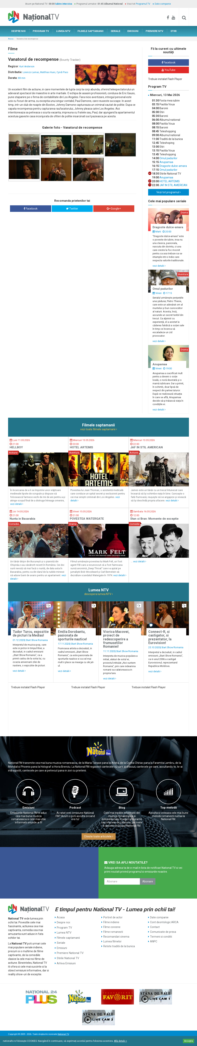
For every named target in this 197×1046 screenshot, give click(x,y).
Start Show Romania (37, 640)
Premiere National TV (70, 951)
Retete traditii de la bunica (119, 946)
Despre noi (63, 922)
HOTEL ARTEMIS (169, 181)
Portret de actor (113, 917)
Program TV (64, 927)
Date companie (163, 3)
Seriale (61, 941)
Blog (122, 807)
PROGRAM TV (41, 31)
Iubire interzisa (63, 3)
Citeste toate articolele (98, 836)
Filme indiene (111, 922)
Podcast (75, 807)
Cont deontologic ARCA (164, 922)
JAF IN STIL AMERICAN (173, 185)
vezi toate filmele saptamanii (98, 429)
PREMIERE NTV (154, 31)
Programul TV (143, 3)
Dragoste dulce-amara (173, 165)
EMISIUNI (133, 31)
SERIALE (115, 31)
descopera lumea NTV (98, 594)
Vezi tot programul (168, 192)
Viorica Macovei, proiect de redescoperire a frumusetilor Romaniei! (116, 639)
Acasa (10, 39)
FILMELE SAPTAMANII (91, 31)
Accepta (188, 1041)
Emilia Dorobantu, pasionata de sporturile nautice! (72, 635)
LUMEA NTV (63, 31)
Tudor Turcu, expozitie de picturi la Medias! (31, 633)
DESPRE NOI (18, 31)
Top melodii (168, 807)
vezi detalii (159, 265)
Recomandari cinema (116, 936)
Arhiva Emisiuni (66, 960)
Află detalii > (120, 1041)
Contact (155, 927)
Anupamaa (166, 162)
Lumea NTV (64, 931)
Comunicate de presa (163, 931)
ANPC (153, 941)
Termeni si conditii (161, 936)
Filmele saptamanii (68, 936)
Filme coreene (111, 927)
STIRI (173, 31)
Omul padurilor (168, 158)
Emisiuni (28, 807)
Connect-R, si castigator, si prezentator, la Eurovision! (159, 637)
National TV (63, 1034)
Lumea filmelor (112, 941)
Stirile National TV (67, 955)
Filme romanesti (113, 931)
